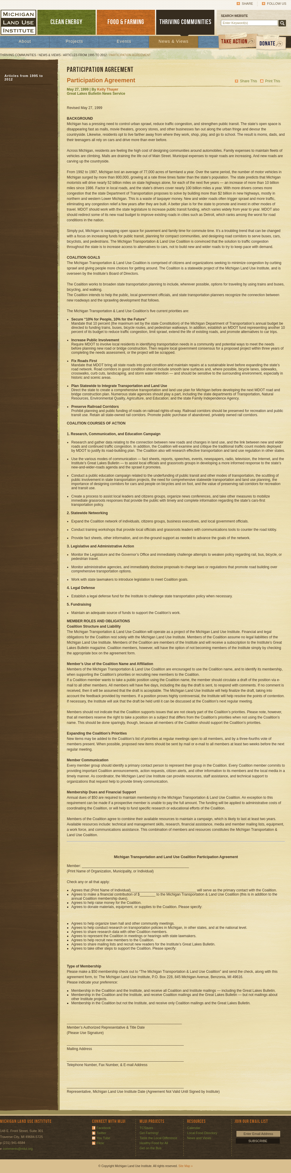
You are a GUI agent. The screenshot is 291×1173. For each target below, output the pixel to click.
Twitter (101, 1133)
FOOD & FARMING (125, 22)
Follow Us (276, 3)
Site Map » (185, 1166)
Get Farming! (149, 1133)
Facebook (104, 1128)
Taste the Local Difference (158, 1138)
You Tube (103, 1138)
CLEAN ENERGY (66, 22)
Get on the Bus (150, 1148)
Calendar (193, 1128)
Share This (248, 81)
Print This (272, 81)
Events (124, 41)
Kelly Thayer (107, 89)
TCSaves (146, 1128)
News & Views (174, 41)
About (25, 41)
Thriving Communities (18, 55)
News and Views (199, 1138)
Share (247, 3)
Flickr (100, 1143)
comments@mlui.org (18, 1148)
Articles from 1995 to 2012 (85, 55)
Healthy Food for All (154, 1143)
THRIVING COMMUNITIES (185, 22)
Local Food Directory (202, 1133)
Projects (74, 41)
